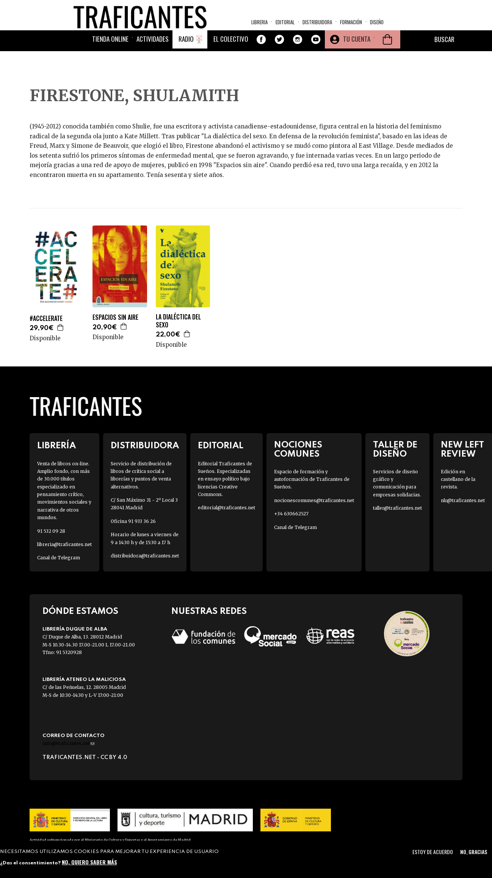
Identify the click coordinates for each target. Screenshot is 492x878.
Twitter (279, 49)
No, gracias (473, 852)
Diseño (377, 25)
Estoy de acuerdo (432, 852)
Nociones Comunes (298, 449)
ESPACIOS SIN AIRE (115, 317)
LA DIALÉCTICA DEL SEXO (178, 321)
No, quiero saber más (89, 862)
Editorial (285, 25)
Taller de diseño (395, 449)
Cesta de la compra (387, 49)
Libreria (259, 25)
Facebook (261, 49)
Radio (186, 49)
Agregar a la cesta (60, 327)
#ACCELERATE (46, 318)
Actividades (152, 49)
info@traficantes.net (68, 743)
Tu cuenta (356, 49)
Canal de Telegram (58, 557)
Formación (351, 25)
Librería (56, 445)
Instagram (297, 49)
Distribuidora (317, 25)
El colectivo (230, 49)
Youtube (316, 49)
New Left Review (462, 449)
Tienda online (110, 49)
